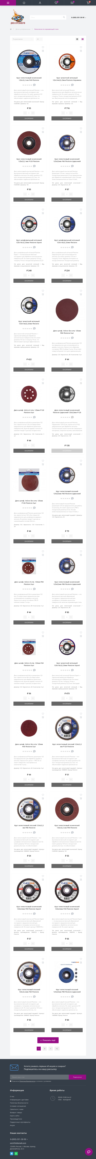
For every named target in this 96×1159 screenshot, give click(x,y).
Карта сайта (14, 1116)
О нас (12, 1096)
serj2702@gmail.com (18, 1143)
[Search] (64, 17)
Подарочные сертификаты (20, 1122)
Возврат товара (16, 1112)
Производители (16, 1119)
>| (57, 1049)
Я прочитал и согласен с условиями (31, 1081)
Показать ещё (48, 1040)
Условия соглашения (18, 1106)
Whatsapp (16, 1153)
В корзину (29, 118)
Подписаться (77, 1077)
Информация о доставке (19, 1100)
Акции (12, 1125)
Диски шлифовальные (23, 29)
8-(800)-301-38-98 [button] (19, 1139)
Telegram (11, 1153)
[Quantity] (29, 113)
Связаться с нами (16, 1109)
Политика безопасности (27, 1081)
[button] (40, 3)
